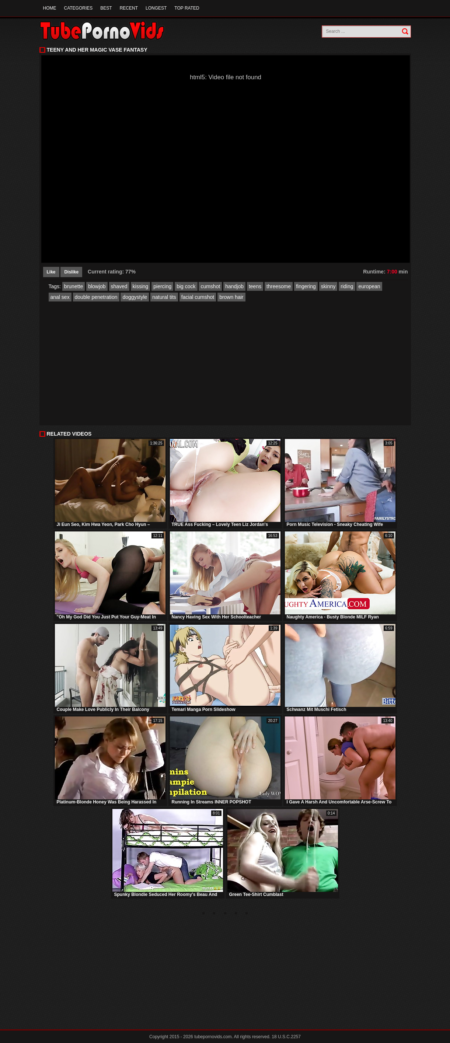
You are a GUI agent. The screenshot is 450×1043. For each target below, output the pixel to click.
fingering (306, 286)
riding (347, 286)
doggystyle (134, 297)
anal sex (60, 297)
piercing (162, 286)
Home (49, 8)
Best (106, 8)
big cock (186, 286)
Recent (129, 8)
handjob (234, 286)
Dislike (71, 272)
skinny (328, 286)
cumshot (210, 286)
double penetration (96, 297)
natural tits (164, 297)
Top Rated (186, 8)
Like (51, 272)
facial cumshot (197, 297)
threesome (278, 286)
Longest (156, 8)
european (369, 286)
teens (255, 286)
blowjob (96, 286)
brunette (73, 286)
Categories (78, 8)
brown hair (231, 297)
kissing (141, 286)
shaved (119, 286)
